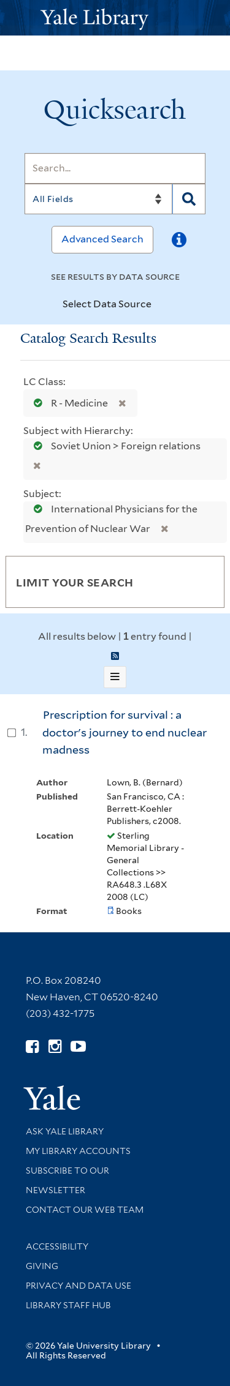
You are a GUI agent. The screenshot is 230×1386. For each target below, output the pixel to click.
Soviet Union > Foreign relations (113, 446)
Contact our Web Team (85, 1210)
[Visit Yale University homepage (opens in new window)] (51, 1093)
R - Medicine (68, 403)
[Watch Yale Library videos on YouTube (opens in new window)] (78, 1046)
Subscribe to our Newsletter (67, 1180)
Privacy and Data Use (78, 1285)
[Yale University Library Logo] (115, 18)
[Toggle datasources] (161, 305)
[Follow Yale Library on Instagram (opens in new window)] (54, 1046)
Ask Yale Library (65, 1131)
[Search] (115, 168)
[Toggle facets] (200, 581)
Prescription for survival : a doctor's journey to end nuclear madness (124, 732)
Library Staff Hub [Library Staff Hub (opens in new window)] (68, 1305)
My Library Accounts (78, 1151)
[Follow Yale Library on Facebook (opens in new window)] (32, 1046)
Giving (42, 1266)
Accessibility (57, 1246)
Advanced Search (102, 239)
